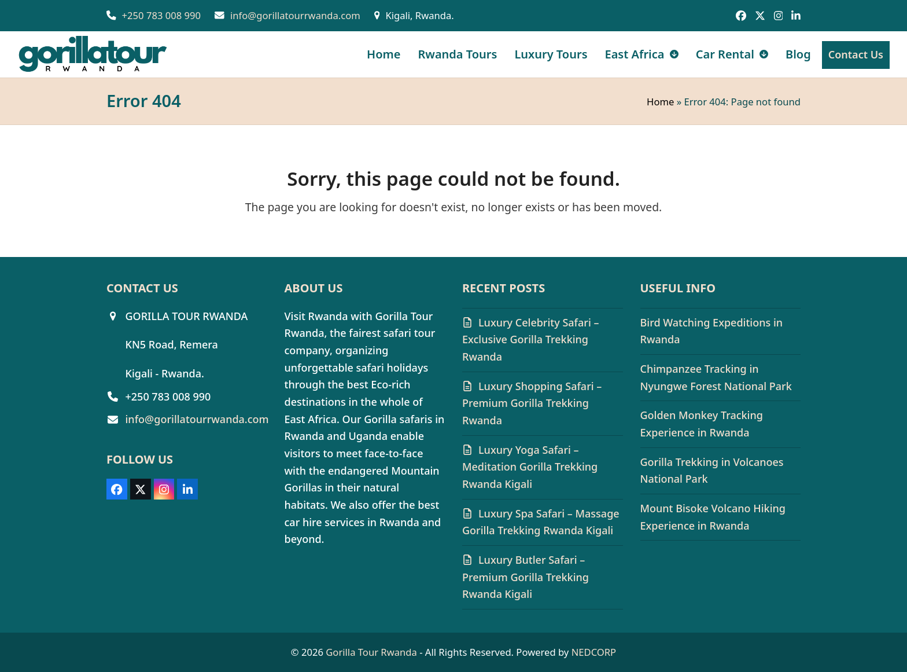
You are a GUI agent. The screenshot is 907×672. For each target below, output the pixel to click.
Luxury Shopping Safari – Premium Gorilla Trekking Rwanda (532, 403)
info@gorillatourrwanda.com (295, 15)
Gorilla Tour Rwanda (371, 652)
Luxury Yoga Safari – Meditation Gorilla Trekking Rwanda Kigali (530, 467)
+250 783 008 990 (161, 15)
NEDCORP (594, 652)
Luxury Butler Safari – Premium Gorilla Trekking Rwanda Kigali (525, 577)
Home (660, 101)
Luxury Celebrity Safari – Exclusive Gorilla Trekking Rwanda (530, 339)
